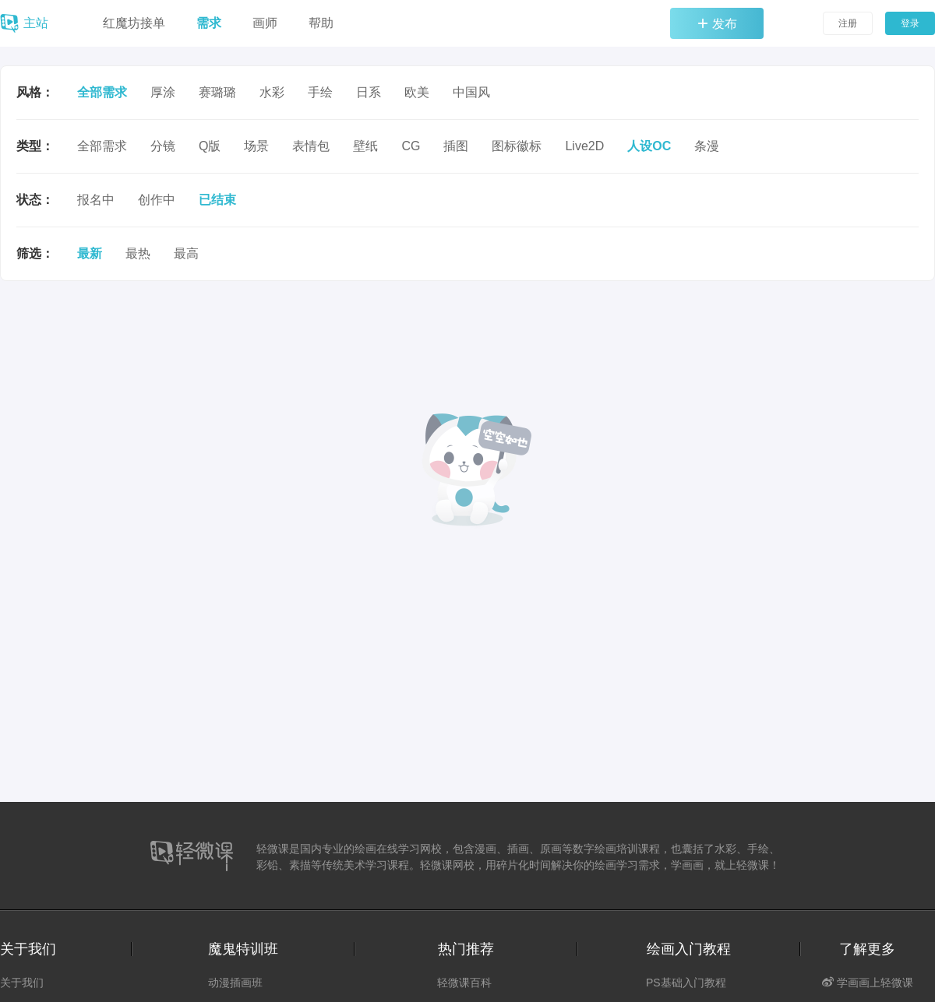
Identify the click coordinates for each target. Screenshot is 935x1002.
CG (410, 146)
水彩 (271, 92)
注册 (847, 23)
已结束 (217, 199)
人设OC (649, 146)
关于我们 (22, 982)
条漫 (706, 146)
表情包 (311, 146)
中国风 (471, 92)
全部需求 (102, 92)
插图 (455, 146)
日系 (368, 92)
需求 (208, 23)
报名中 (96, 199)
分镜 (162, 146)
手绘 (320, 92)
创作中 (156, 199)
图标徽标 (517, 146)
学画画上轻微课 (867, 982)
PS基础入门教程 (686, 982)
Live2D (584, 146)
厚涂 (162, 92)
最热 (137, 253)
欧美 (416, 92)
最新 (89, 253)
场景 (256, 146)
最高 (186, 253)
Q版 (210, 146)
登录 (910, 23)
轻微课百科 (464, 982)
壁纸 (365, 146)
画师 (264, 23)
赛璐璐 (217, 92)
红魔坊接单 (134, 23)
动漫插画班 (235, 982)
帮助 (321, 23)
